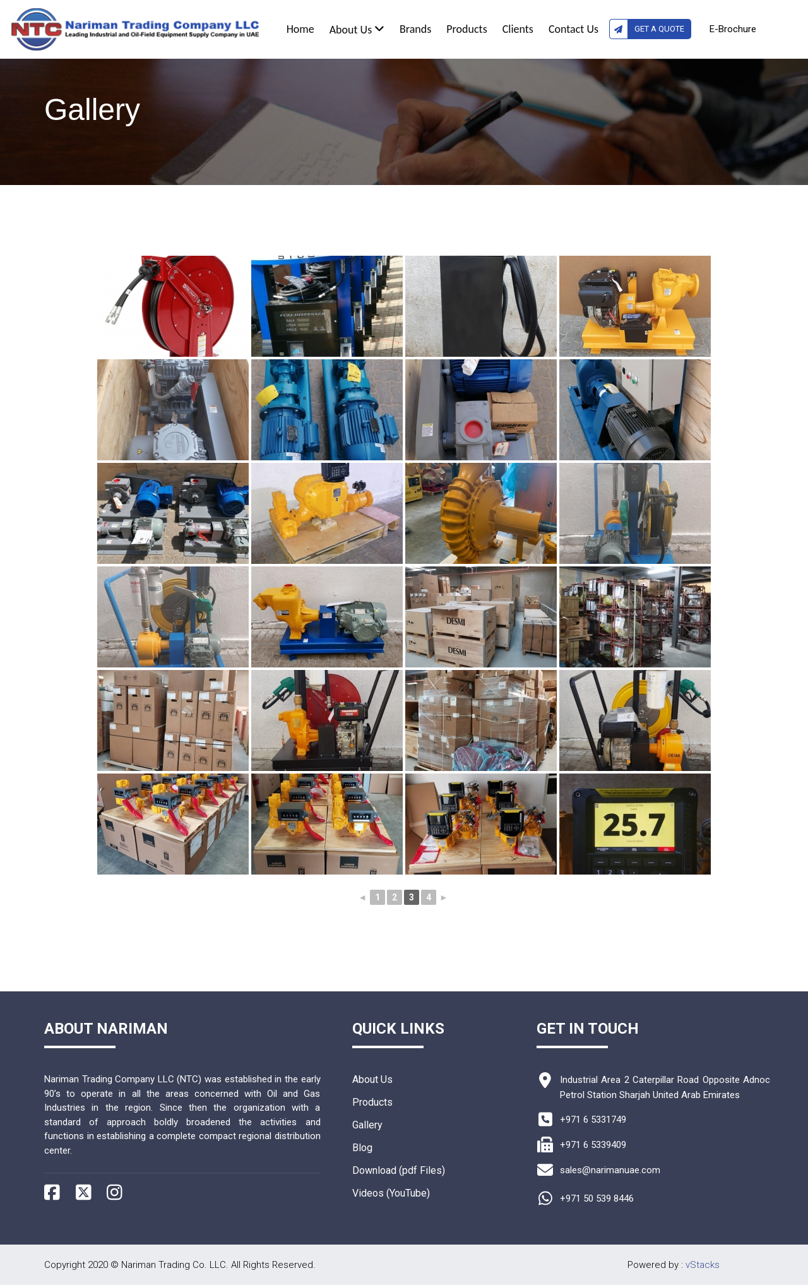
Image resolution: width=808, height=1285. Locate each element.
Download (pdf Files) (398, 1170)
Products (466, 29)
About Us (357, 30)
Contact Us (573, 29)
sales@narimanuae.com (610, 1170)
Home (300, 29)
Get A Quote (647, 29)
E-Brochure (733, 29)
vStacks (703, 1264)
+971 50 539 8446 (597, 1198)
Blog (362, 1148)
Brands (415, 29)
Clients (517, 29)
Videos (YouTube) (391, 1193)
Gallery (367, 1125)
